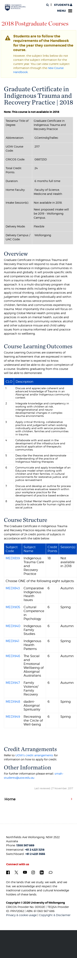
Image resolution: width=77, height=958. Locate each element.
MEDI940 (13, 626)
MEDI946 (13, 656)
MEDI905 (13, 607)
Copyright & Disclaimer (54, 915)
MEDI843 (13, 588)
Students (62, 5)
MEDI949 (13, 716)
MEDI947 (13, 683)
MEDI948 (13, 701)
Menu (64, 11)
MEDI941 (12, 641)
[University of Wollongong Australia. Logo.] (15, 7)
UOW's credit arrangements (34, 755)
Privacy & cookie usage (21, 915)
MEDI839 (13, 558)
